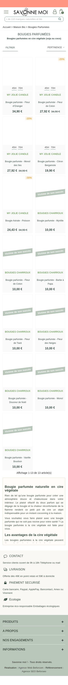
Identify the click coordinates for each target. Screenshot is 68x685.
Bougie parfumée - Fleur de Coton (50, 104)
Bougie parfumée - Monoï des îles (17, 163)
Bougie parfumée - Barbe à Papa (50, 282)
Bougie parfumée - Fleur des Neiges (50, 341)
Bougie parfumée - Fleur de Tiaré (18, 341)
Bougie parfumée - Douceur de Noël (17, 400)
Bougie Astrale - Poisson (17, 220)
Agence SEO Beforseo (34, 671)
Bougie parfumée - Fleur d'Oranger (18, 104)
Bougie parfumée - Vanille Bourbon (17, 459)
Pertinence (56, 47)
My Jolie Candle (17, 94)
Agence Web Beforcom (30, 667)
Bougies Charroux (50, 213)
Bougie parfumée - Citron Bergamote (50, 163)
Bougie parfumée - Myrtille (50, 220)
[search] (59, 19)
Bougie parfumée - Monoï (50, 398)
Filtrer (10, 47)
